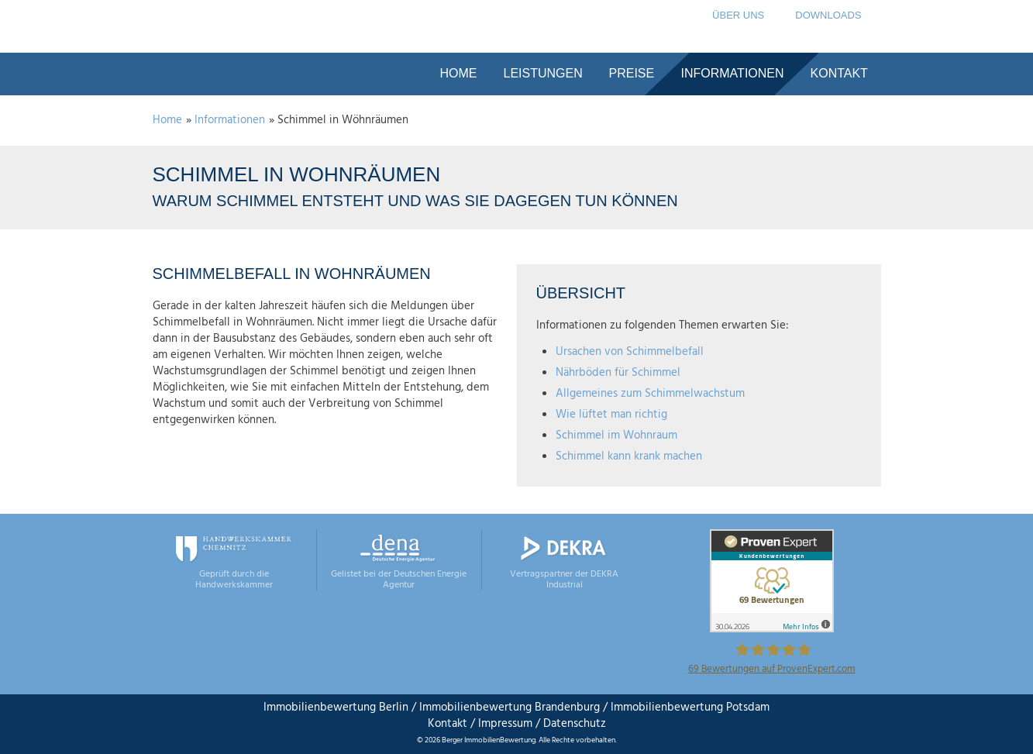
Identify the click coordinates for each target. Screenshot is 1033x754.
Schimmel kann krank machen (629, 456)
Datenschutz (573, 723)
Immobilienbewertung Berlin (335, 707)
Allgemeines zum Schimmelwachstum (650, 393)
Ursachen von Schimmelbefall (630, 352)
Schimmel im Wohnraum (616, 435)
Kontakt (447, 723)
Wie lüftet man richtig (611, 414)
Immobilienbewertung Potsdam (690, 707)
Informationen (230, 120)
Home (167, 120)
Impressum (505, 723)
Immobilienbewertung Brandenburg (509, 707)
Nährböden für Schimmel (618, 372)
